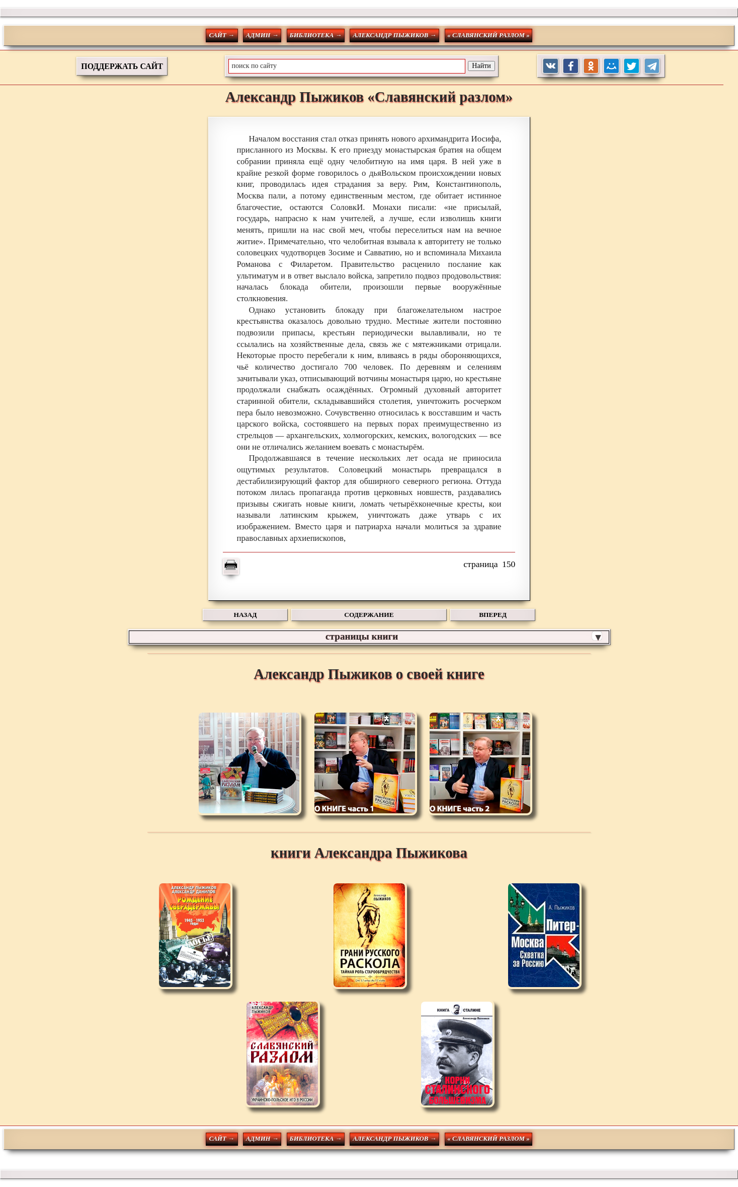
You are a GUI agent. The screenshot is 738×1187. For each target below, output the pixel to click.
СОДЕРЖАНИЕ (368, 614)
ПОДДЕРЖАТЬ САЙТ (122, 66)
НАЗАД (245, 614)
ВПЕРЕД (493, 614)
